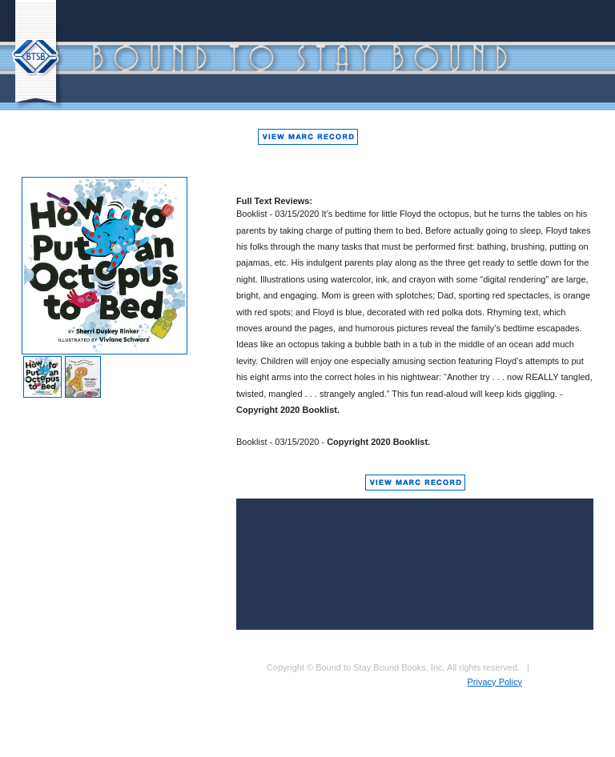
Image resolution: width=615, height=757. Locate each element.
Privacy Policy (495, 682)
